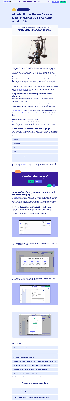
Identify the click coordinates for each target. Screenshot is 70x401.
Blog (39, 1)
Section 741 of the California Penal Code (32, 75)
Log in (49, 1)
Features (24, 1)
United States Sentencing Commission (30, 112)
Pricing (35, 1)
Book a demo (55, 1)
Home (19, 1)
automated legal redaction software (33, 378)
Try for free (62, 1)
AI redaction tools (16, 197)
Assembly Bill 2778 (16, 75)
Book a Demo (39, 181)
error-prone (23, 164)
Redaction (14, 121)
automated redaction (21, 89)
